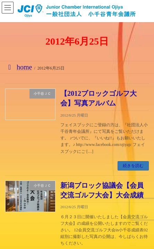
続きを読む (133, 165)
